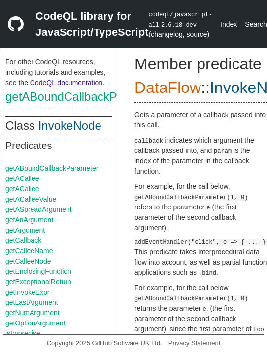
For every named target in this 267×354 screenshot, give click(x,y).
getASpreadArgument (38, 209)
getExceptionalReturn (38, 282)
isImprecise (22, 333)
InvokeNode (69, 125)
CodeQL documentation (66, 83)
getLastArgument (31, 302)
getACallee (22, 178)
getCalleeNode (28, 261)
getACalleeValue (30, 199)
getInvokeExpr (27, 292)
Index (228, 24)
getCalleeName (29, 251)
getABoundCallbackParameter (85, 96)
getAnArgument (29, 220)
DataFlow (167, 87)
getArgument (25, 230)
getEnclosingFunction (38, 271)
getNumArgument (32, 313)
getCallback (23, 240)
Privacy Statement (194, 343)
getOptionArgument (35, 323)
